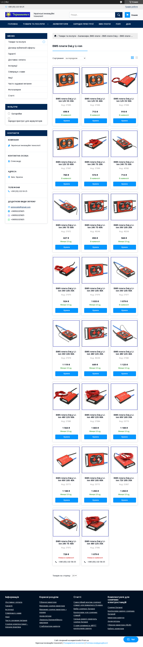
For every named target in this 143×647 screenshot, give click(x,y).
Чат (131, 639)
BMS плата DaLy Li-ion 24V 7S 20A (95, 163)
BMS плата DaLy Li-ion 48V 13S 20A (95, 352)
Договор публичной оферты (21, 48)
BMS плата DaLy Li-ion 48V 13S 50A (66, 416)
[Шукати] (118, 15)
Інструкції (12, 66)
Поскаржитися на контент (73, 643)
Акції (10, 78)
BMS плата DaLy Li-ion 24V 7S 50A (66, 226)
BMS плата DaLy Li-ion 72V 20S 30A (124, 479)
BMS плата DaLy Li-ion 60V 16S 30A (124, 416)
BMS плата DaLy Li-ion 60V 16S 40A (66, 479)
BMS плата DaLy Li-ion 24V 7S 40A (66, 542)
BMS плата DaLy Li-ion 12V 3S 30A (66, 100)
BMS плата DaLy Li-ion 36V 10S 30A (66, 289)
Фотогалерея (14, 89)
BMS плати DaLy (110, 36)
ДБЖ (128, 24)
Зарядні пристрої (83, 24)
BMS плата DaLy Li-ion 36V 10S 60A (66, 352)
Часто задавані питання (20, 84)
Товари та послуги (34, 24)
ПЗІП (118, 24)
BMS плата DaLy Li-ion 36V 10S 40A (95, 289)
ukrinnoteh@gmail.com (20, 207)
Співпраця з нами (16, 72)
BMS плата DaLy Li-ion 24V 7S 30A (124, 163)
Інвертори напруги (116, 618)
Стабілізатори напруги (49, 626)
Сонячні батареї (115, 607)
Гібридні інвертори (47, 602)
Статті (11, 95)
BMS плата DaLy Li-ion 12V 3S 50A (124, 100)
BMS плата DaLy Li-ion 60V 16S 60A (95, 479)
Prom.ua (85, 640)
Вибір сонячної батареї (84, 609)
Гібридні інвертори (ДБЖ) (119, 625)
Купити (67, 121)
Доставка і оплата (17, 60)
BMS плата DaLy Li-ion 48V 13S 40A (124, 352)
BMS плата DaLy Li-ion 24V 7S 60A (95, 226)
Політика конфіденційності (97, 643)
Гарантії (12, 54)
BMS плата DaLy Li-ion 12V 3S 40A (95, 100)
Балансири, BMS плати (89, 36)
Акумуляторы (114, 621)
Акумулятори (60, 24)
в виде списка (136, 58)
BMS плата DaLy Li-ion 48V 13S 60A (95, 416)
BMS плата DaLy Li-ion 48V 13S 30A (95, 542)
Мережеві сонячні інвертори (52, 606)
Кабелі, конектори (116, 628)
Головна (13, 24)
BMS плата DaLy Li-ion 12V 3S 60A (66, 163)
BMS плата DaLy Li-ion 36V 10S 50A (124, 289)
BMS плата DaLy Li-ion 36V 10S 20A (124, 226)
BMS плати (105, 24)
